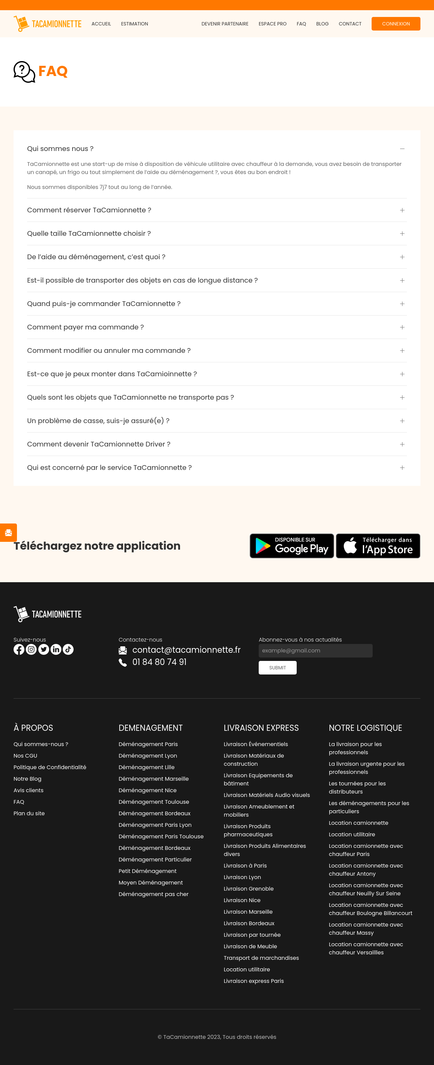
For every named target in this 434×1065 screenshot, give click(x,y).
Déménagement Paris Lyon (155, 825)
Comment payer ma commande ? (85, 327)
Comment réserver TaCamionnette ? (89, 210)
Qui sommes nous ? (60, 148)
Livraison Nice (242, 900)
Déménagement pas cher (154, 894)
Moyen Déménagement (151, 883)
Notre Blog (27, 779)
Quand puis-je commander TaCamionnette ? (104, 303)
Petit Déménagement (148, 871)
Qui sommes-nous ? (41, 744)
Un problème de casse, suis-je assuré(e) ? (98, 420)
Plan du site (29, 813)
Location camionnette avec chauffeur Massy (366, 929)
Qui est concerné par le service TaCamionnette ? (109, 467)
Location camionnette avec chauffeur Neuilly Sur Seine (366, 889)
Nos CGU (25, 756)
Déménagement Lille (147, 767)
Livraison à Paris (245, 866)
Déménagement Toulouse (154, 802)
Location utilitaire (247, 969)
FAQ (301, 23)
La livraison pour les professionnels (355, 748)
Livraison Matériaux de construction (254, 760)
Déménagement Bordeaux (155, 813)
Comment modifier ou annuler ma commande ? (109, 350)
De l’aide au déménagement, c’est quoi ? (96, 257)
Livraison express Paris (254, 981)
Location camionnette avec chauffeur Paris (366, 850)
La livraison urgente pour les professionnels (367, 768)
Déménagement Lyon (148, 756)
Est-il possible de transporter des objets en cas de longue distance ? (142, 280)
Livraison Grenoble (249, 889)
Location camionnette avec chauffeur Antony (366, 870)
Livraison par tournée (252, 935)
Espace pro (273, 23)
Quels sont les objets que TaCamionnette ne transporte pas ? (130, 397)
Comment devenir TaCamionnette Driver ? (99, 444)
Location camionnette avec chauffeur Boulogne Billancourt (370, 909)
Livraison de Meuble (250, 946)
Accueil (101, 23)
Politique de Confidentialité (50, 767)
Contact (350, 23)
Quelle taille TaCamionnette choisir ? (89, 233)
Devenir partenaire (225, 23)
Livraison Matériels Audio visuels (267, 795)
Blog (322, 23)
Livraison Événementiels (256, 744)
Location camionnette (358, 823)
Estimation (134, 23)
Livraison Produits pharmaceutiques (248, 830)
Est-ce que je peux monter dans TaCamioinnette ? (112, 374)
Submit (277, 667)
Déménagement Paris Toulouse (161, 836)
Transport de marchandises (261, 958)
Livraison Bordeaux (249, 923)
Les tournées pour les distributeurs (357, 788)
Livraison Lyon (242, 877)
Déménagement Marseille (154, 779)
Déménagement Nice (148, 790)
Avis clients (28, 790)
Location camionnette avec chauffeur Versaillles (366, 948)
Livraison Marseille (248, 912)
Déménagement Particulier (155, 859)
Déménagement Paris (148, 744)
